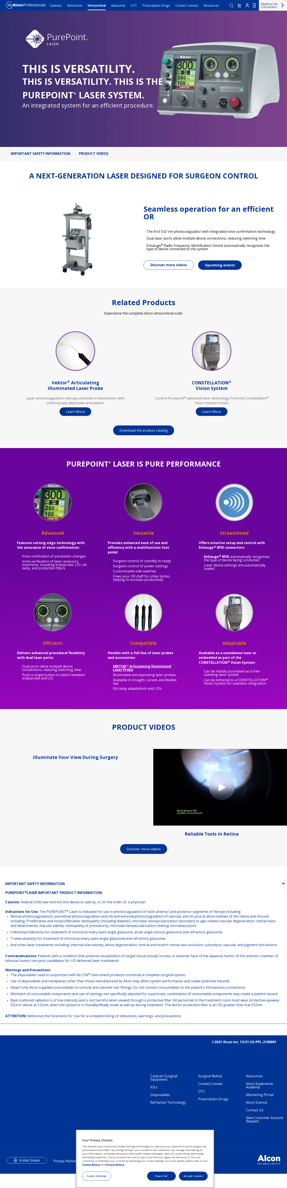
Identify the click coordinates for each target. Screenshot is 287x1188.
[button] (239, 6)
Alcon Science (256, 1106)
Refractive (74, 5)
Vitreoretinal (97, 5)
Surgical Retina (210, 1079)
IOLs (154, 1090)
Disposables (160, 1098)
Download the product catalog (143, 433)
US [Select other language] (254, 5)
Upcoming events (220, 266)
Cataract (56, 5)
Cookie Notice (91, 1164)
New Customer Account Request (264, 1122)
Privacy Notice (115, 1164)
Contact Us (254, 1113)
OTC (134, 5)
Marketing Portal (259, 1098)
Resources (211, 5)
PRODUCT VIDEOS (93, 153)
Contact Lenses (186, 5)
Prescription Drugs (156, 5)
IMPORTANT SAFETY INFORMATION (40, 153)
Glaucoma (118, 5)
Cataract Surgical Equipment (163, 1081)
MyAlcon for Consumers (269, 5)
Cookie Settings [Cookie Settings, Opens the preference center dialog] (97, 1176)
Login (247, 5)
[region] (145, 1159)
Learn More (75, 415)
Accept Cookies (193, 1176)
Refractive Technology (168, 1106)
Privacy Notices (66, 1164)
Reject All (161, 1176)
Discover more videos (169, 266)
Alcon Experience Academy (259, 1088)
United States (29, 1163)
